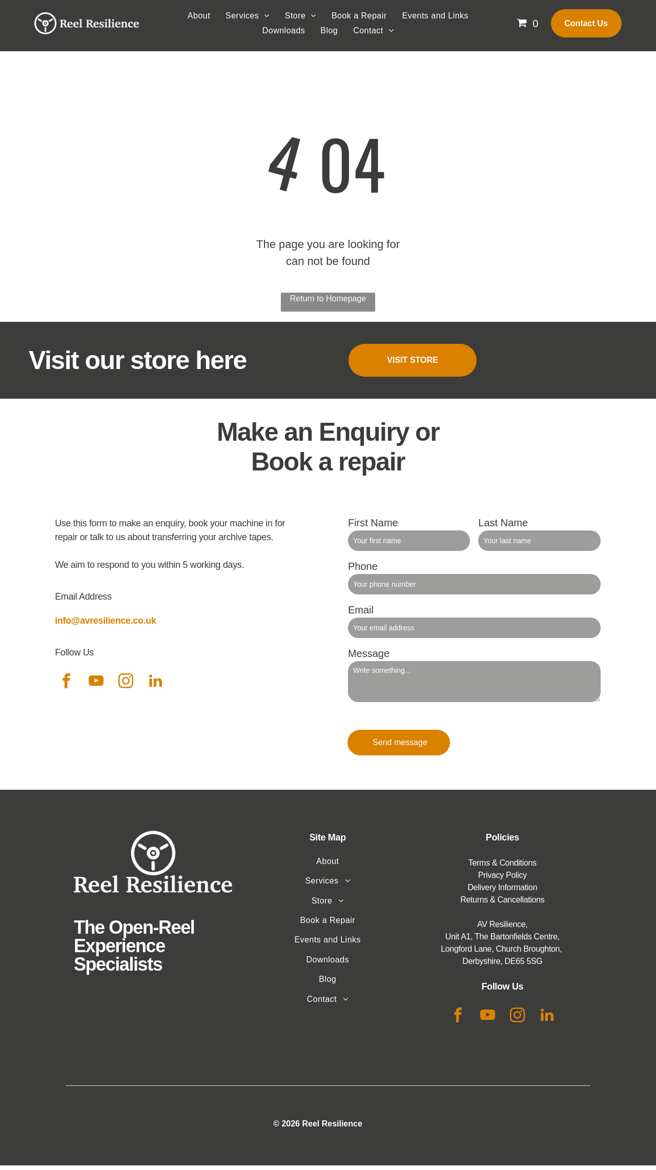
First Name (373, 526)
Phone (363, 570)
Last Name (503, 526)
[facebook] (66, 686)
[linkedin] (155, 686)
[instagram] (125, 686)
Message (368, 657)
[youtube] (96, 686)
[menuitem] (199, 20)
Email (361, 614)
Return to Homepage (328, 303)
